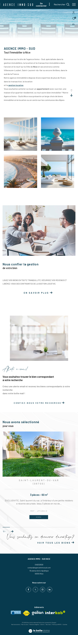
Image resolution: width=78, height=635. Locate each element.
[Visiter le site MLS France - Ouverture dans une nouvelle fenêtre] (16, 613)
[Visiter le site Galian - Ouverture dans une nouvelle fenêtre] (37, 613)
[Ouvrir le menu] (74, 4)
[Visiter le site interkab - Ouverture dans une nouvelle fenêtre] (55, 612)
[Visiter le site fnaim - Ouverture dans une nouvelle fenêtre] (26, 613)
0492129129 (39, 565)
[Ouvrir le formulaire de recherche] (61, 4)
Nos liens (48, 624)
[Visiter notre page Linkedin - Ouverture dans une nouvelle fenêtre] (49, 589)
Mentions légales (34, 624)
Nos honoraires (15, 624)
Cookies (65, 624)
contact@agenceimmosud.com (39, 568)
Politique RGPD (56, 624)
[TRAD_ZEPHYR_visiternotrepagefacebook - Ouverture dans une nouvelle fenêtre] (28, 589)
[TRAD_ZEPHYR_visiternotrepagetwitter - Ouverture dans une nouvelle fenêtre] (35, 589)
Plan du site (24, 624)
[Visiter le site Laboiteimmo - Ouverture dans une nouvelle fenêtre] (39, 629)
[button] (12, 531)
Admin (42, 624)
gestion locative (15, 85)
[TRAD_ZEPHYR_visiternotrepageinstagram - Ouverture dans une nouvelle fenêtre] (42, 589)
